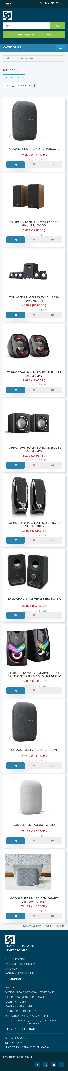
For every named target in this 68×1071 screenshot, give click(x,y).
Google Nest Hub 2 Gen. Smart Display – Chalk (34, 899)
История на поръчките (21, 964)
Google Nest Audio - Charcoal (34, 148)
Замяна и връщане (18, 1006)
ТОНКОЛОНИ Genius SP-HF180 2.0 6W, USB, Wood (34, 223)
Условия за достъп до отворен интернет (34, 1022)
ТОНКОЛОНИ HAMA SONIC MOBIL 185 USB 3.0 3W (34, 449)
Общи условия (16, 1001)
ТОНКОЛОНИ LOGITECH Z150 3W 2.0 (34, 599)
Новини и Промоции (20, 973)
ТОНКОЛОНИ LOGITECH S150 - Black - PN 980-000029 (34, 524)
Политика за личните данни (26, 997)
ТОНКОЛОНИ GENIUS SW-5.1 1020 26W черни (34, 298)
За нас (10, 987)
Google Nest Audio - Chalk (34, 825)
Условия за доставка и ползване (29, 992)
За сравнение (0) (14, 77)
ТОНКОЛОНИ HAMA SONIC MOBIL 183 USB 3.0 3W (34, 374)
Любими (11, 968)
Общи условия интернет (23, 1011)
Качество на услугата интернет (28, 1015)
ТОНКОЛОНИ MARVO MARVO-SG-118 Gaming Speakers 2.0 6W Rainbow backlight (34, 676)
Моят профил (15, 959)
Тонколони (25, 58)
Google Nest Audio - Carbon (34, 749)
